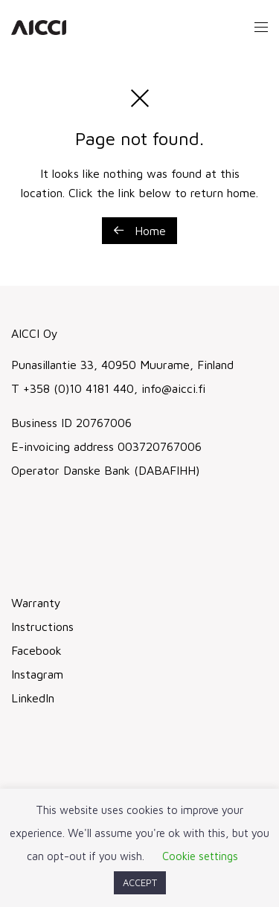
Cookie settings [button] (200, 856)
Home (139, 230)
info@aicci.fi (171, 388)
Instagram (37, 674)
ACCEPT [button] (140, 882)
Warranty (36, 602)
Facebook (36, 650)
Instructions (42, 626)
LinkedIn (32, 698)
